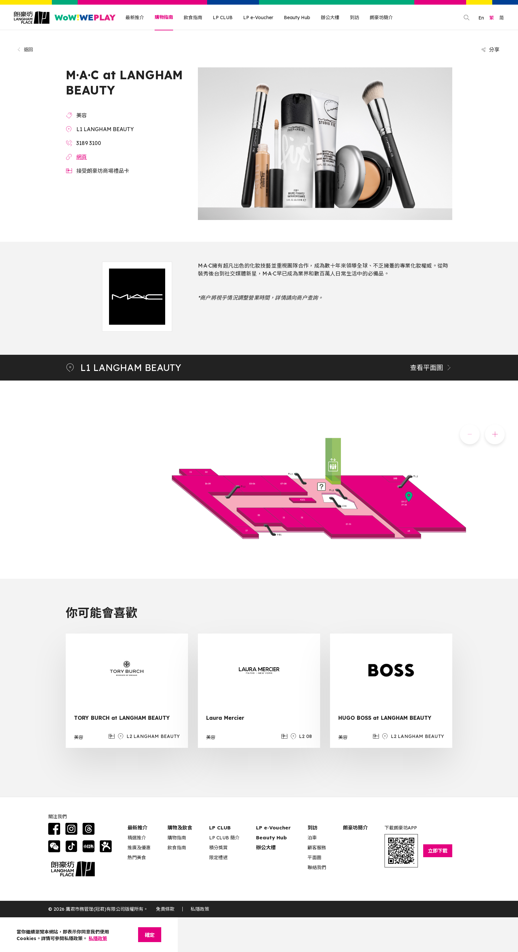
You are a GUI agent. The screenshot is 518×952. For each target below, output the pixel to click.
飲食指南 (193, 17)
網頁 (81, 157)
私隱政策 (200, 909)
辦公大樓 (330, 17)
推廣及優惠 (139, 848)
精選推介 (137, 838)
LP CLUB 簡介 (224, 838)
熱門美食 (137, 857)
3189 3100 (88, 143)
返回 (25, 50)
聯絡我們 (317, 867)
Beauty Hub (297, 17)
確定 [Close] (150, 935)
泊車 (312, 838)
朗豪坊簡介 (381, 17)
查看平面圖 (431, 367)
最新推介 (135, 17)
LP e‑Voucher (273, 827)
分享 (490, 49)
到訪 (354, 17)
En (481, 18)
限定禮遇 (218, 857)
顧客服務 (317, 848)
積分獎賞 (218, 848)
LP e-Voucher (258, 17)
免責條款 (165, 909)
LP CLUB (223, 17)
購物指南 (164, 17)
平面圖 (314, 857)
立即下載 (438, 851)
